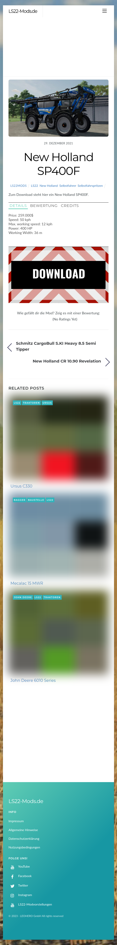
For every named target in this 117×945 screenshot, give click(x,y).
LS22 (34, 185)
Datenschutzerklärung (23, 838)
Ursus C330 (21, 486)
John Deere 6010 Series (33, 680)
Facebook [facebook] (20, 876)
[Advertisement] (58, 46)
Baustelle (36, 500)
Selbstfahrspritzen (90, 185)
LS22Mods (18, 185)
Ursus (47, 402)
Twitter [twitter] (18, 885)
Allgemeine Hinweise (23, 830)
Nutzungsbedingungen (24, 847)
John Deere (23, 597)
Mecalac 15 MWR (26, 583)
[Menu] (105, 11)
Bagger (19, 500)
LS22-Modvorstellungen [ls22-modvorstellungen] (30, 904)
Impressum (16, 821)
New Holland (49, 185)
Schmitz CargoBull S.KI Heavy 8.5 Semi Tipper (56, 346)
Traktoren (31, 402)
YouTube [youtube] (19, 866)
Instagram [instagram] (20, 895)
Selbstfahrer (67, 185)
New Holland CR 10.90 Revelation (67, 361)
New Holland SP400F (58, 164)
